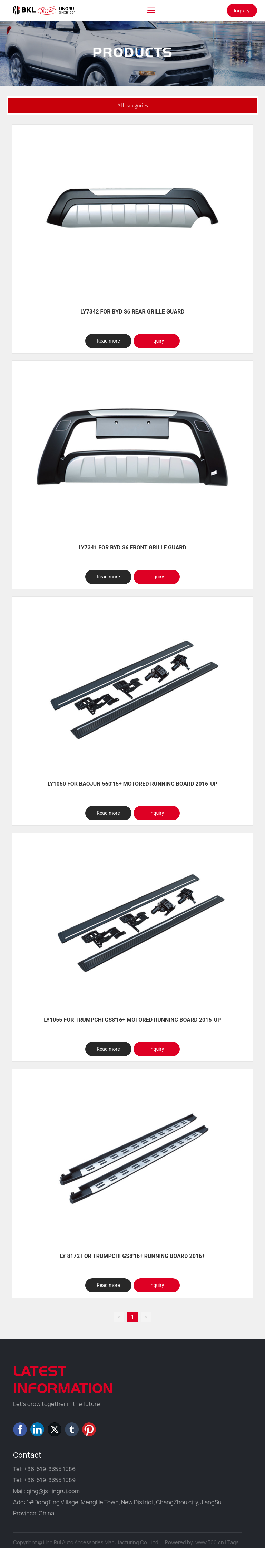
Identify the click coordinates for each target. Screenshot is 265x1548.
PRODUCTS (132, 64)
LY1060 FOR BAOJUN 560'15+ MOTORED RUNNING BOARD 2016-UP (132, 784)
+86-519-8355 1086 (50, 1469)
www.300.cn (209, 1542)
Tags (233, 1542)
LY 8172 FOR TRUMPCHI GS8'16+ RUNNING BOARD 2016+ (132, 1256)
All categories (132, 105)
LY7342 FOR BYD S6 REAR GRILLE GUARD (132, 311)
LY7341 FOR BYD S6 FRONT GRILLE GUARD (132, 547)
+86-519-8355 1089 (50, 1480)
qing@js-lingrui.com (53, 1491)
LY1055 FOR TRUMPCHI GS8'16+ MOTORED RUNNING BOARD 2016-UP (132, 1019)
